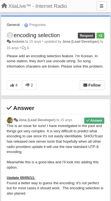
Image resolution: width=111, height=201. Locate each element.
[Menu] (101, 6)
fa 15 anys (64, 120)
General (13, 25)
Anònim (17, 42)
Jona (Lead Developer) (80, 42)
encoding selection (37, 35)
